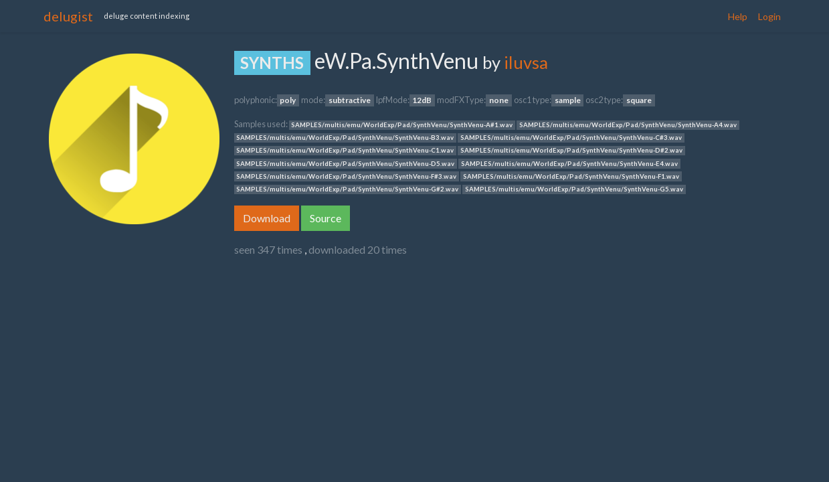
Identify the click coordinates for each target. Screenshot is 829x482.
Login (769, 16)
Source (325, 218)
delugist (68, 16)
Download (266, 218)
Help (737, 16)
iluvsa (526, 62)
